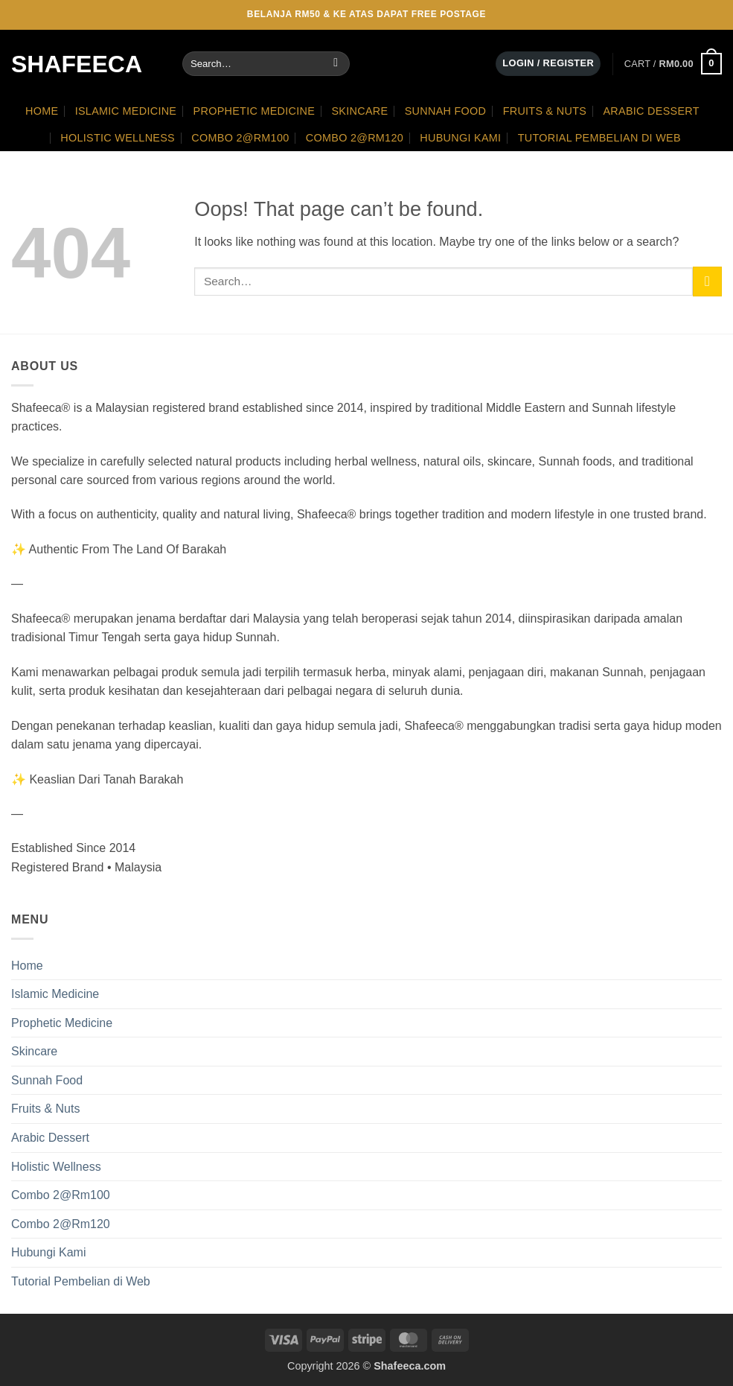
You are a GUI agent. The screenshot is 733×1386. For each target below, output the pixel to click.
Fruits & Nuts (544, 111)
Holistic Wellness (117, 138)
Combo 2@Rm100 (240, 138)
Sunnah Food (446, 111)
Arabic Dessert (651, 111)
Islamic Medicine (126, 111)
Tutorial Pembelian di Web (599, 138)
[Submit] (336, 64)
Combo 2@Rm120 (354, 138)
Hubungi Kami (460, 138)
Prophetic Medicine (254, 111)
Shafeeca (76, 64)
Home (41, 111)
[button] (548, 63)
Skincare (359, 111)
